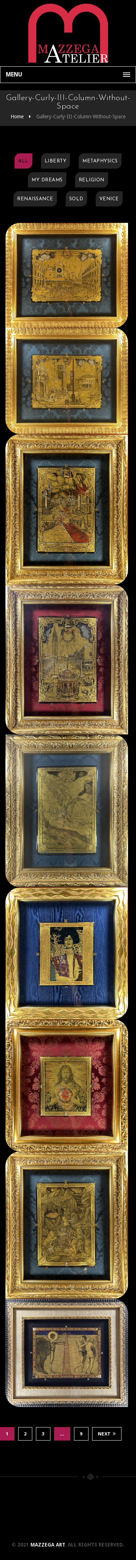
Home (17, 116)
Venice (109, 199)
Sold (76, 199)
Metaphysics (100, 161)
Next (107, 1434)
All (23, 161)
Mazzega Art (47, 1545)
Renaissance (35, 199)
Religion (91, 180)
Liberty (56, 161)
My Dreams (47, 180)
